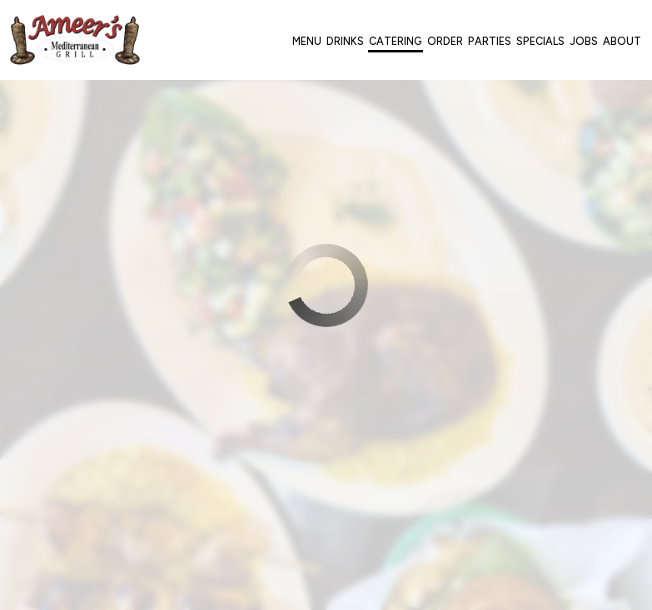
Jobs (584, 41)
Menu (306, 41)
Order (445, 41)
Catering (395, 41)
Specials (540, 41)
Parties (489, 41)
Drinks (345, 41)
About (622, 41)
